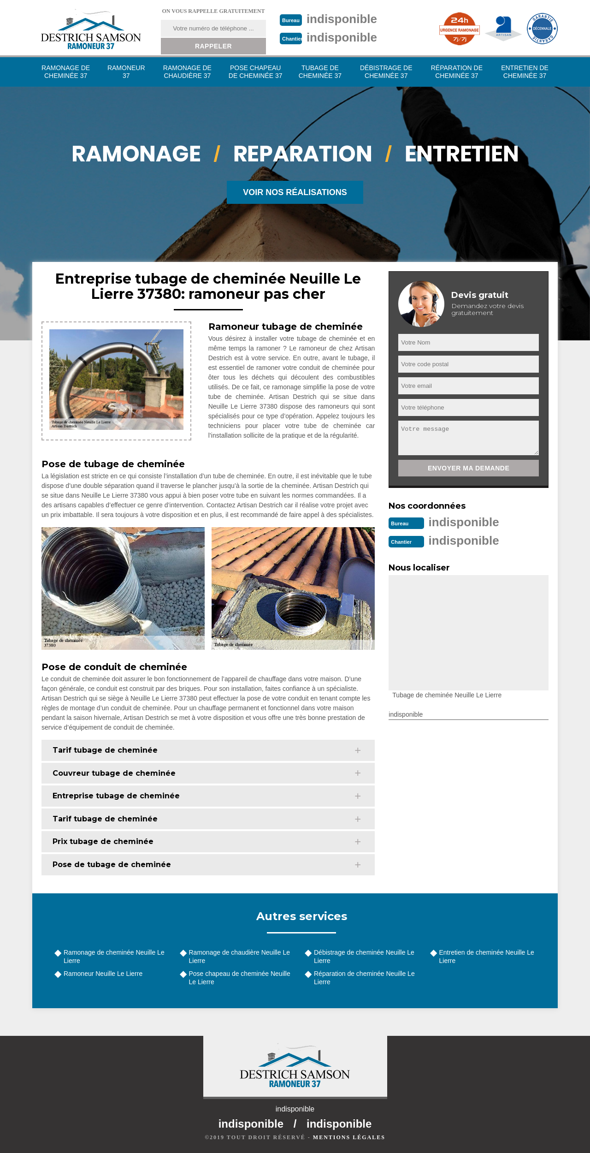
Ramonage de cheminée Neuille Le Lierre (114, 956)
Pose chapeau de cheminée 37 (256, 71)
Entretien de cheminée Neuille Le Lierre (486, 956)
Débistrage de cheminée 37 (386, 71)
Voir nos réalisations (295, 192)
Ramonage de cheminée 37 (65, 71)
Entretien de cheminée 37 (525, 71)
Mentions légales (349, 1137)
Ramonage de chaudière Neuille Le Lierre (239, 956)
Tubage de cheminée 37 (320, 71)
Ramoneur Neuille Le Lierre (103, 973)
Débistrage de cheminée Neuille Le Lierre (364, 956)
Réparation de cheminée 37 (457, 71)
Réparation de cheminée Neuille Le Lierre (364, 978)
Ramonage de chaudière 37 (187, 71)
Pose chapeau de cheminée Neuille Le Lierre (239, 978)
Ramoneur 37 (126, 71)
